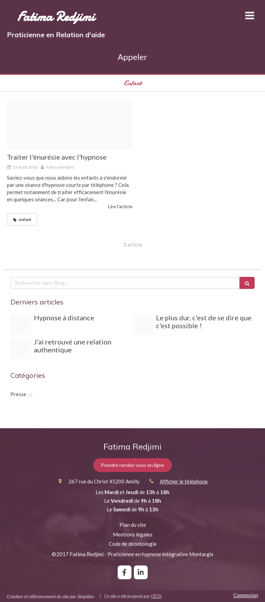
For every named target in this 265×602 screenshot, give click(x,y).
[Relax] (20, 324)
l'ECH (156, 596)
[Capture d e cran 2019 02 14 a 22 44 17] (20, 348)
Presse (18, 394)
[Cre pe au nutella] (142, 324)
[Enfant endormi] (69, 124)
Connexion (245, 595)
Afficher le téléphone (184, 481)
